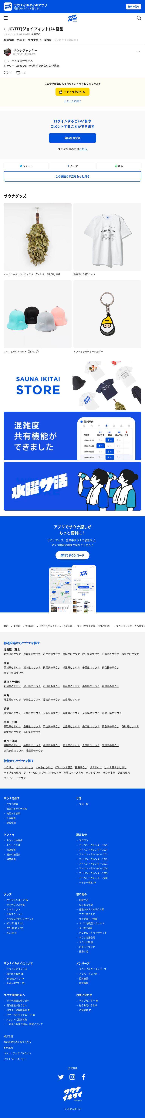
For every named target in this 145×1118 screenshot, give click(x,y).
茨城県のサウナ (12, 667)
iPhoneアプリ (14, 978)
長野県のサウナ (110, 686)
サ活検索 (11, 818)
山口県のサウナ (90, 726)
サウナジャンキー (25, 50)
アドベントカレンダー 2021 (93, 863)
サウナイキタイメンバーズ (92, 969)
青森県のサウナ (32, 654)
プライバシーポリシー (15, 1059)
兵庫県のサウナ (71, 713)
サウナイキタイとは (17, 969)
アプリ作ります (87, 914)
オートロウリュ (44, 767)
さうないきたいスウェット (20, 919)
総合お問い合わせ (88, 1005)
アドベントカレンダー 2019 (93, 873)
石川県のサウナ (51, 686)
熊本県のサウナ (71, 745)
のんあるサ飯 (86, 904)
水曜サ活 (83, 900)
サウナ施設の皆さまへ (18, 1000)
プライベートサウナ (15, 778)
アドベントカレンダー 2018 (93, 878)
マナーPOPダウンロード (19, 1015)
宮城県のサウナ (71, 654)
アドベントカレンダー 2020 (93, 868)
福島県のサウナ (130, 654)
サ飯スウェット (14, 914)
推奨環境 (8, 1036)
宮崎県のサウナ (110, 745)
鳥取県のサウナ (12, 726)
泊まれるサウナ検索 (17, 808)
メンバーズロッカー (89, 974)
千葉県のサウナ (90, 667)
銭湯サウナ (81, 767)
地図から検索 (13, 813)
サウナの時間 (86, 942)
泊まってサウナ (87, 947)
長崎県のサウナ (51, 745)
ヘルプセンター (87, 1000)
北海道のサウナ (12, 654)
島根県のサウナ (32, 726)
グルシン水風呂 (63, 767)
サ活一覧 (83, 804)
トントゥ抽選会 (14, 840)
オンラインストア (16, 900)
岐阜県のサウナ (12, 699)
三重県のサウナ (71, 699)
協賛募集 (11, 859)
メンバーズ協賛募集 (17, 1019)
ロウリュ (9, 767)
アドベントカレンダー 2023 (93, 854)
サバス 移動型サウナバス (92, 923)
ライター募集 (86, 882)
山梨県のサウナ (90, 686)
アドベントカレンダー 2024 (93, 849)
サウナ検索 (12, 804)
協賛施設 (83, 978)
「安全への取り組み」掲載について (25, 1024)
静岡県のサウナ (32, 699)
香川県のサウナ (130, 726)
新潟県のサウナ (12, 686)
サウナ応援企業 (87, 937)
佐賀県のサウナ (32, 745)
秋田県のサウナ (90, 654)
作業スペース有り (73, 772)
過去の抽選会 (13, 854)
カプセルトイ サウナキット (93, 933)
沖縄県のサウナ (34, 750)
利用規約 (8, 1047)
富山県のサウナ (32, 686)
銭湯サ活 (83, 951)
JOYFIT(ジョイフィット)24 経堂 (35, 29)
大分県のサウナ (90, 745)
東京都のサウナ (110, 667)
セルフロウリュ (24, 767)
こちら (83, 149)
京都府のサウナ (32, 713)
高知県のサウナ (32, 732)
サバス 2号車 (85, 928)
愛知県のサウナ (51, 699)
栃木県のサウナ (32, 667)
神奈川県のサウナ (13, 672)
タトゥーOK (30, 772)
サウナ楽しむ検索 (88, 919)
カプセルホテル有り (50, 772)
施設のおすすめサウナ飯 (91, 909)
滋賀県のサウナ (12, 713)
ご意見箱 (83, 1010)
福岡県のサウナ (12, 745)
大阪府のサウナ (51, 713)
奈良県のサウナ (90, 713)
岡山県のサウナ (51, 726)
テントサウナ (93, 772)
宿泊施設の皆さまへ (17, 1005)
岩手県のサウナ (51, 654)
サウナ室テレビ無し (115, 767)
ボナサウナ (96, 767)
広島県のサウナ (71, 726)
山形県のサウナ (110, 654)
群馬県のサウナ (51, 667)
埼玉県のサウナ (71, 667)
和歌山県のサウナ (112, 713)
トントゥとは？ (72, 101)
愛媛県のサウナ (12, 732)
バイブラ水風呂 (12, 772)
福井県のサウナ (71, 686)
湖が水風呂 (124, 772)
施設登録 (11, 822)
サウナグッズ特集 (16, 904)
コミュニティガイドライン (17, 1053)
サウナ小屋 (109, 772)
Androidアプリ (14, 983)
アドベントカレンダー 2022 (93, 859)
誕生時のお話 (13, 974)
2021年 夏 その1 (15, 923)
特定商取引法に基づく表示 (17, 1042)
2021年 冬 (12, 933)
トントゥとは (13, 845)
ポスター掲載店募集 (17, 1010)
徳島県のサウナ (110, 726)
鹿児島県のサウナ (13, 750)
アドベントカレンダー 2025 (93, 845)
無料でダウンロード (72, 555)
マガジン (83, 840)
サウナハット (13, 909)
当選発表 (11, 849)
